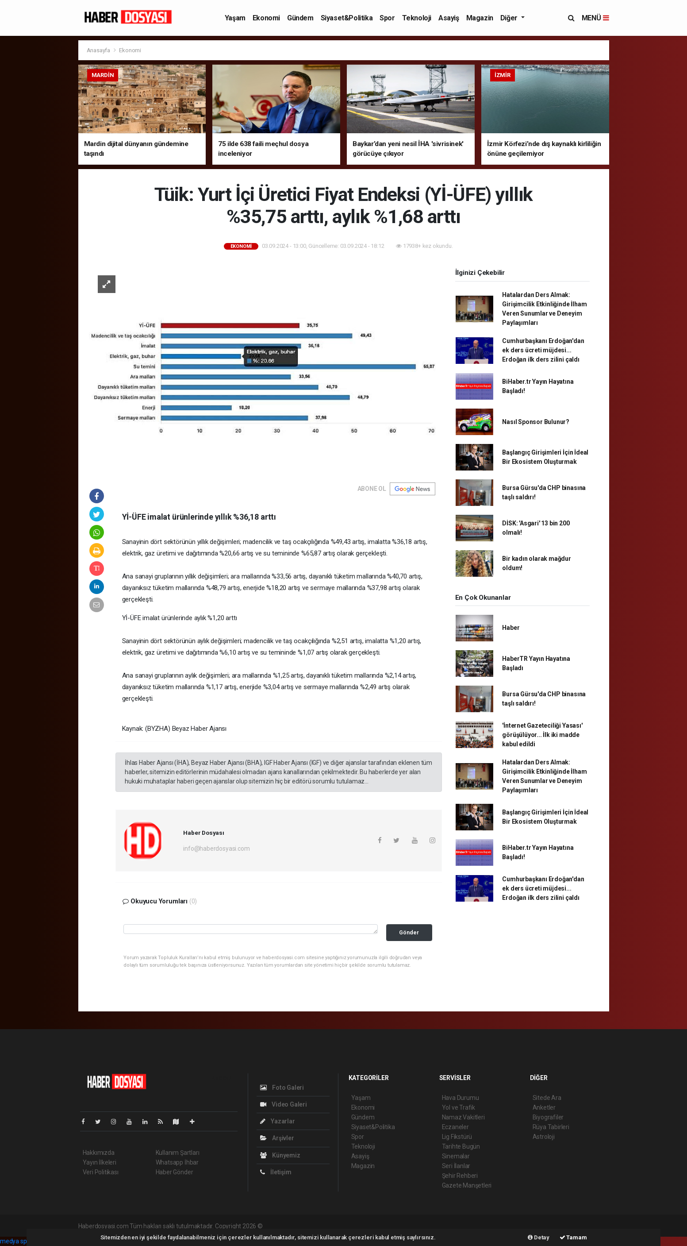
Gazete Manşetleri (467, 1185)
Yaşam (235, 18)
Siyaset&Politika (347, 18)
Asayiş (448, 18)
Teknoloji (416, 18)
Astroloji (544, 1136)
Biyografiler (548, 1117)
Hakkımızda (99, 1152)
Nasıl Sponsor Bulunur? (535, 421)
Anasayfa (99, 50)
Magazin (479, 18)
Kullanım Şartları (178, 1152)
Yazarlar (277, 1121)
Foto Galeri (282, 1087)
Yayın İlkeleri (99, 1162)
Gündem (300, 18)
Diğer (509, 18)
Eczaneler (455, 1126)
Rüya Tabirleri (551, 1126)
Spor (387, 18)
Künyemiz (280, 1155)
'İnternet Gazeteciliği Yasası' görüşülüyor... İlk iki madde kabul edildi (542, 735)
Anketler (544, 1107)
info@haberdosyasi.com (216, 848)
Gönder (409, 932)
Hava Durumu (460, 1097)
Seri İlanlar (456, 1165)
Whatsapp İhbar (177, 1162)
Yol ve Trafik (459, 1107)
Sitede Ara (547, 1097)
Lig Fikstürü (457, 1136)
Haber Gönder (174, 1172)
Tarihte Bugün (461, 1146)
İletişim (276, 1172)
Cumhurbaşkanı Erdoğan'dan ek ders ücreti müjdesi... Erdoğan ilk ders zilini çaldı (543, 350)
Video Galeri (283, 1104)
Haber (510, 627)
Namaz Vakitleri (463, 1117)
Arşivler (277, 1138)
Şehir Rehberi (460, 1175)
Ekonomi (266, 18)
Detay (538, 1237)
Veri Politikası (101, 1172)
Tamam (573, 1237)
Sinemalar (456, 1156)
